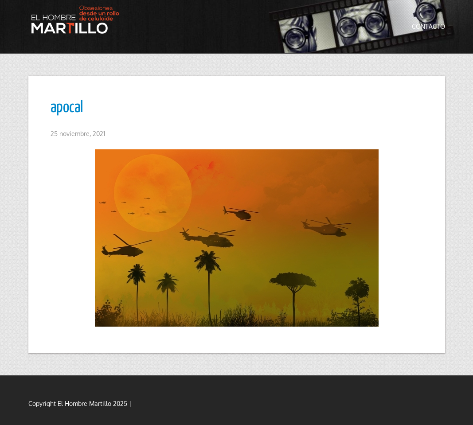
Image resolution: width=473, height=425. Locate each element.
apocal (67, 108)
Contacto (428, 26)
